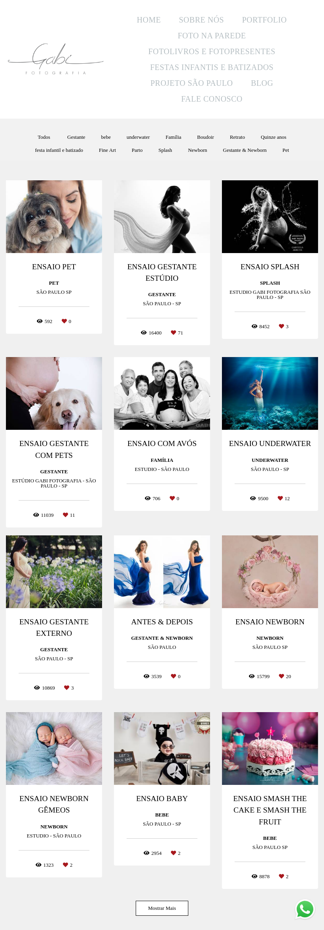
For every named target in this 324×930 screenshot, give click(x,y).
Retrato (237, 137)
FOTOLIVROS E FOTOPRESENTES (211, 51)
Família (174, 137)
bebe (106, 137)
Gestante (76, 137)
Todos (44, 137)
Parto (137, 150)
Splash (165, 150)
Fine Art (107, 150)
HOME (149, 19)
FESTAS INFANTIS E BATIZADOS (211, 67)
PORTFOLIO (264, 19)
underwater (138, 137)
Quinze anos (273, 137)
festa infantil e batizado (59, 150)
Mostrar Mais (162, 908)
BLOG (262, 83)
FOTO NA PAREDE (212, 35)
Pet (285, 150)
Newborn (197, 150)
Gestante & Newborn (245, 150)
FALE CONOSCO (212, 99)
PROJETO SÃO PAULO (191, 83)
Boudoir (205, 137)
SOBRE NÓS (201, 19)
